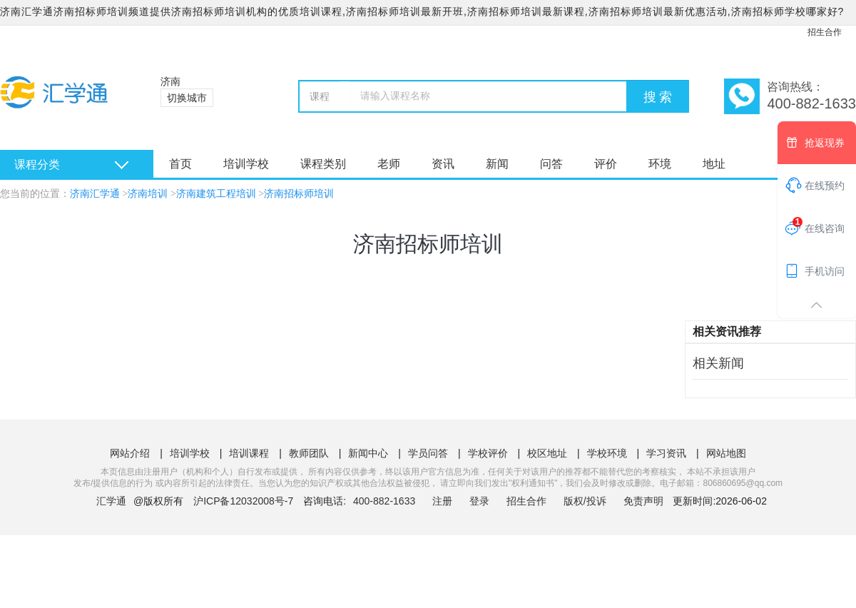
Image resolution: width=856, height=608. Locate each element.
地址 (714, 164)
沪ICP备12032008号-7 (243, 501)
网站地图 (726, 453)
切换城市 (187, 97)
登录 (479, 501)
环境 (659, 164)
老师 (388, 164)
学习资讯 (666, 453)
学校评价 (488, 453)
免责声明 (643, 501)
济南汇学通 (95, 193)
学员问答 (428, 453)
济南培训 (148, 193)
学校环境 (607, 453)
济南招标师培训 (299, 193)
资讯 (443, 164)
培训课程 (249, 453)
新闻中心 (368, 453)
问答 (551, 164)
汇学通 (111, 501)
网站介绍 (130, 453)
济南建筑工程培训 (216, 193)
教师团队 (309, 453)
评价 (605, 164)
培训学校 (246, 164)
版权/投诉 (585, 501)
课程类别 (323, 164)
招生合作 (824, 32)
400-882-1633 (385, 501)
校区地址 (547, 453)
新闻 (497, 164)
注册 (442, 501)
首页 (180, 164)
